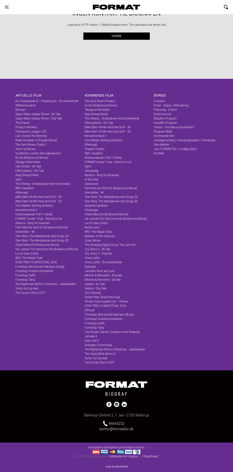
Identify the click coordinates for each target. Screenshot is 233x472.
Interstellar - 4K (25, 231)
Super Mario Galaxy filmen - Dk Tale (38, 114)
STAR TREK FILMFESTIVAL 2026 (36, 262)
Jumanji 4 (91, 336)
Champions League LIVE (31, 131)
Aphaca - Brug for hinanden (32, 223)
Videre (116, 36)
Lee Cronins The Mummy (31, 136)
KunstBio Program (165, 123)
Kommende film (164, 136)
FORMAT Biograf (108, 7)
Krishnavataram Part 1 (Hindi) (33, 214)
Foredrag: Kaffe (25, 275)
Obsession (91, 184)
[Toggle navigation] (7, 7)
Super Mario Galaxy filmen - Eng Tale (38, 118)
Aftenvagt (21, 192)
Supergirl (90, 266)
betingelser (111, 447)
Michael (20, 109)
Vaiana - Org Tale (95, 288)
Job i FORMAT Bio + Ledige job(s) (175, 149)
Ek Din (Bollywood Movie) (31, 157)
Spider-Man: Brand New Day (102, 297)
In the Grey (91, 179)
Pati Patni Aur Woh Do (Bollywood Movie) (41, 227)
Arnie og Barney (25, 149)
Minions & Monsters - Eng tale (103, 275)
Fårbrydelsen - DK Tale (29, 170)
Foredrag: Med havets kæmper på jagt (39, 266)
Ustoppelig (91, 170)
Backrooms (92, 227)
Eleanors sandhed (96, 205)
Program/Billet (163, 131)
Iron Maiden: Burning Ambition (34, 205)
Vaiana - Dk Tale (95, 284)
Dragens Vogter (95, 149)
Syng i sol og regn (26, 288)
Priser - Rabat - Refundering (171, 105)
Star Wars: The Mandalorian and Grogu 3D (42, 240)
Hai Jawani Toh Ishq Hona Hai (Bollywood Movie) (46, 249)
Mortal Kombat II (26, 210)
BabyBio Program (165, 118)
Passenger (91, 210)
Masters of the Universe (100, 236)
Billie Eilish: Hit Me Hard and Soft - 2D (38, 201)
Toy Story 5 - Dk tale (97, 249)
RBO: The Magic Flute (29, 258)
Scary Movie (93, 240)
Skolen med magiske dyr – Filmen (106, 301)
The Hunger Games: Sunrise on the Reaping (112, 332)
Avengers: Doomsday (98, 345)
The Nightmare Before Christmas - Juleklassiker (45, 284)
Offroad (89, 310)
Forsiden (159, 101)
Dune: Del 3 (92, 340)
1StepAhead (150, 456)
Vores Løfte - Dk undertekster (103, 262)
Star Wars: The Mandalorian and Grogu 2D (42, 236)
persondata (126, 447)
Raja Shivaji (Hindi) (26, 175)
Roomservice (162, 114)
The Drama (22, 123)
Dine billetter (161, 144)
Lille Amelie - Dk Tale (28, 166)
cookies (139, 447)
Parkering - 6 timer (165, 109)
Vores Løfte (92, 258)
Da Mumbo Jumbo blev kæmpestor (38, 153)
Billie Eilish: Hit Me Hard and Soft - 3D (38, 197)
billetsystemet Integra (123, 456)
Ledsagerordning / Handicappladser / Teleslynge (184, 140)
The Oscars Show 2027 (30, 292)
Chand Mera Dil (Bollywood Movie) (37, 245)
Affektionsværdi (25, 105)
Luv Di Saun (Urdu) (26, 253)
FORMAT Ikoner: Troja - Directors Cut (38, 218)
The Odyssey (93, 292)
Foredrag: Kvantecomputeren (34, 271)
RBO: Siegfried (24, 188)
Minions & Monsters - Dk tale (103, 279)
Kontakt (159, 153)
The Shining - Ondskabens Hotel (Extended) (42, 184)
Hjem (18, 179)
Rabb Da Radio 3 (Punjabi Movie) (36, 140)
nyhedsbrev (95, 447)
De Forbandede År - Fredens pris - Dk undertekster (47, 101)
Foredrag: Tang (25, 279)
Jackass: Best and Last (99, 271)
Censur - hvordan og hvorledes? (174, 127)
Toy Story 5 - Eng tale (98, 253)
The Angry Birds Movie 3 (100, 353)
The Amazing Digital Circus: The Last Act (110, 245)
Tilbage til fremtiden (27, 162)
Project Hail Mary (26, 127)
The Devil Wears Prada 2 (31, 144)
